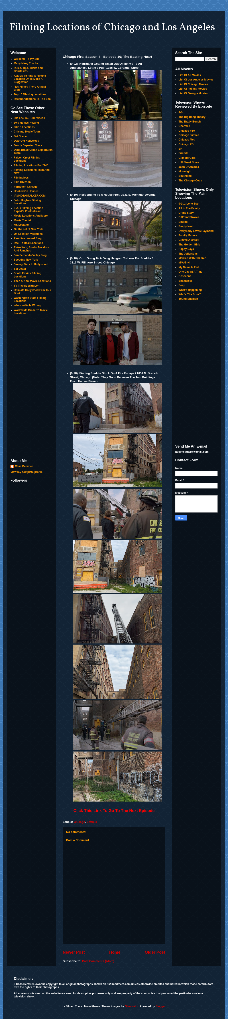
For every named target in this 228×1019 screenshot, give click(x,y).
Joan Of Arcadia (189, 167)
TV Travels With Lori (26, 285)
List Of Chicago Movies (193, 84)
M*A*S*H (184, 262)
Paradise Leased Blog (28, 238)
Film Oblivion (22, 182)
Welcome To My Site (26, 58)
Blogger (160, 1006)
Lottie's (92, 822)
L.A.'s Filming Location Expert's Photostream (28, 210)
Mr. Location (22, 224)
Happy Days (186, 249)
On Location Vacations (28, 233)
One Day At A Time (190, 271)
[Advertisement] (31, 387)
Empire (183, 221)
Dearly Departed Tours (28, 145)
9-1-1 (182, 112)
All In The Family (189, 208)
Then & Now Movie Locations (32, 281)
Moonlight (185, 171)
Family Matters (188, 235)
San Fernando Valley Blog (30, 255)
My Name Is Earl (189, 267)
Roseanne (185, 276)
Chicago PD (186, 144)
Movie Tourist (22, 220)
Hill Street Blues (189, 162)
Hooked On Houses (26, 191)
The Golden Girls (189, 244)
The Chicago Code (190, 180)
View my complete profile (26, 472)
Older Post (155, 952)
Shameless (186, 280)
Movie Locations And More (31, 215)
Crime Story (186, 212)
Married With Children (192, 258)
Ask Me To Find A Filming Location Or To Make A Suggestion (30, 79)
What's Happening (190, 289)
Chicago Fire (187, 130)
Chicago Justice (189, 135)
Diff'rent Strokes (189, 217)
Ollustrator (131, 1006)
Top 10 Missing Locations (30, 94)
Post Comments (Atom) (98, 961)
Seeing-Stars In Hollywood (30, 264)
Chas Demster (24, 466)
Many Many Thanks (26, 63)
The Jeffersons (188, 253)
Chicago (79, 822)
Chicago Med (187, 139)
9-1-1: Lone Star (189, 203)
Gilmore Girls (187, 157)
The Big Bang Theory (192, 117)
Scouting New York (26, 259)
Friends (183, 153)
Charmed (184, 126)
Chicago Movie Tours (27, 131)
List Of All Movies (190, 75)
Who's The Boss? (190, 294)
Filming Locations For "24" (31, 165)
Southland (185, 175)
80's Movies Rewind (26, 122)
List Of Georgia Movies (193, 93)
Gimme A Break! (189, 239)
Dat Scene (20, 136)
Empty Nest (186, 226)
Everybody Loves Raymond (196, 231)
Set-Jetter (20, 268)
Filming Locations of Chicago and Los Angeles (112, 27)
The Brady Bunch (190, 121)
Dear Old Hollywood (26, 140)
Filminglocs (21, 177)
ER (180, 148)
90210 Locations (24, 127)
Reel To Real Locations (28, 243)
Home (114, 952)
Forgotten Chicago (26, 186)
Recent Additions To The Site (32, 98)
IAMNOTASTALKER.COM (29, 195)
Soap (182, 285)
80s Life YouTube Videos (29, 118)
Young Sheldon (188, 298)
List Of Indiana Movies (193, 88)
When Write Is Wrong (27, 305)
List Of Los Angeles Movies (196, 79)
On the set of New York (28, 229)
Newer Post (74, 952)
